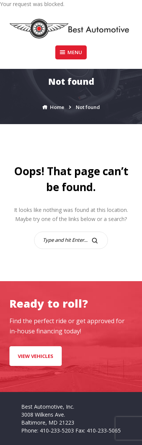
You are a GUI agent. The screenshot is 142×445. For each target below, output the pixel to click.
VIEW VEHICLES (35, 356)
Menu (71, 52)
